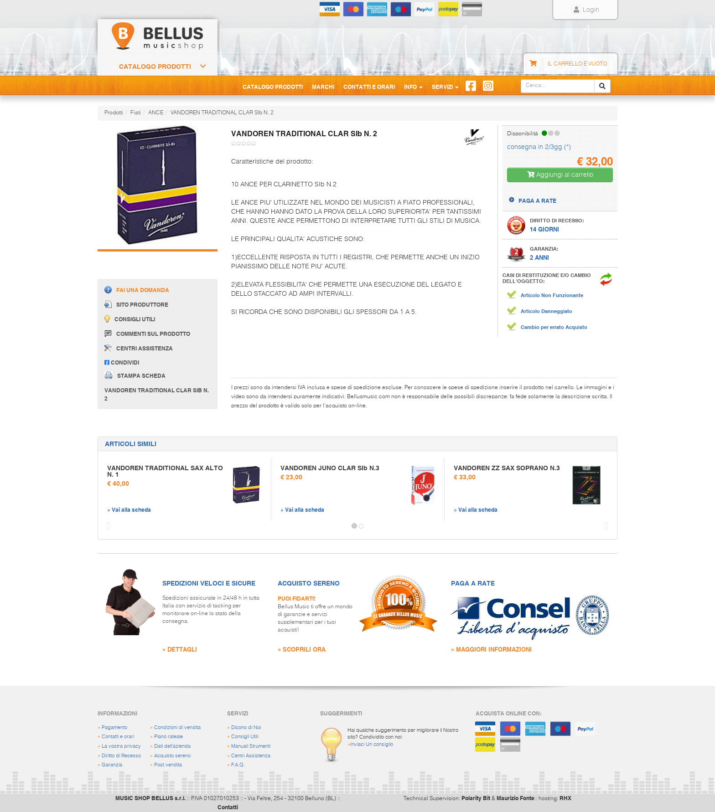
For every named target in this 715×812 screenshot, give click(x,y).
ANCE (155, 113)
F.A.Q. (238, 764)
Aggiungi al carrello (560, 174)
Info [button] (413, 86)
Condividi (121, 362)
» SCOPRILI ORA (302, 649)
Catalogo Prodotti (155, 66)
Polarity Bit (475, 798)
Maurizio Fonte (515, 798)
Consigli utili (129, 319)
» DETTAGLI (179, 649)
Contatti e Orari (369, 86)
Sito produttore (136, 304)
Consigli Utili (244, 736)
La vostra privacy (121, 746)
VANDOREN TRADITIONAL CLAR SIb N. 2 (222, 113)
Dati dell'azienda (172, 746)
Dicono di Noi (246, 727)
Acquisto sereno (172, 755)
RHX (565, 798)
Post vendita (168, 764)
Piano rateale (168, 736)
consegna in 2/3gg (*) (539, 147)
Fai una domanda (136, 289)
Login (585, 10)
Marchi (323, 86)
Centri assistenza (138, 348)
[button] (106, 526)
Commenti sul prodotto (147, 334)
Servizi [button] (445, 86)
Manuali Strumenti (250, 746)
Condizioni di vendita (177, 727)
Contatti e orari (118, 736)
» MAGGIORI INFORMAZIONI (491, 649)
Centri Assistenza (250, 755)
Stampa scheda (135, 375)
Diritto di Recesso (121, 755)
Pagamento (114, 727)
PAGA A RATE (537, 200)
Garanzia (112, 764)
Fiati (135, 113)
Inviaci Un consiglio (371, 744)
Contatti (228, 807)
